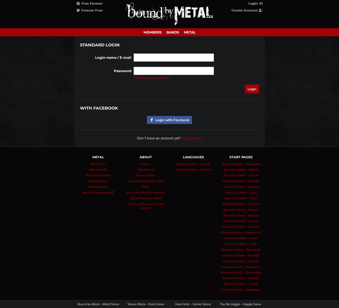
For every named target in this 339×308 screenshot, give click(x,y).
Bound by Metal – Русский (241, 261)
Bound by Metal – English (193, 164)
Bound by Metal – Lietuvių (241, 221)
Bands (172, 32)
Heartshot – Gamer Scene (193, 304)
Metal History (98, 181)
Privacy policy (145, 175)
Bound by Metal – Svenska (241, 278)
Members (152, 32)
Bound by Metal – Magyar (241, 210)
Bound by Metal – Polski (241, 244)
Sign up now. (192, 138)
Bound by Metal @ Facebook (145, 192)
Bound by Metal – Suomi (241, 198)
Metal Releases (98, 187)
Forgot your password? (152, 78)
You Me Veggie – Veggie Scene (240, 304)
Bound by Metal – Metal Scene (98, 304)
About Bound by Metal (145, 198)
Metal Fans (98, 164)
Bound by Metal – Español (241, 187)
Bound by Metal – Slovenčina (241, 267)
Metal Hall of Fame (98, 175)
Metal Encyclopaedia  (98, 192)
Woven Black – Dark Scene (145, 304)
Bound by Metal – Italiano (241, 215)
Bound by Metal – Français (241, 204)
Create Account (247, 10)
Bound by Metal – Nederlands (241, 232)
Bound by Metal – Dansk (241, 175)
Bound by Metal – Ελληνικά (241, 181)
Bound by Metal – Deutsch (193, 169)
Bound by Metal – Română (241, 255)
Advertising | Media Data (145, 181)
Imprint (146, 164)
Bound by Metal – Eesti (241, 192)
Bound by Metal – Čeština (241, 169)
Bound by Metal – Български (241, 164)
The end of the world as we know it (145, 206)
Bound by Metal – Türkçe (241, 284)
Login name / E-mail (113, 57)
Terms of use (145, 169)
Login (255, 3)
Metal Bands (98, 169)
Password (122, 71)
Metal (190, 32)
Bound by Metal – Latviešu (241, 227)
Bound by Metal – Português (241, 249)
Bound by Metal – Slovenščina (241, 272)
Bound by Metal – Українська (241, 289)
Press (145, 187)
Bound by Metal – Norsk (241, 238)
